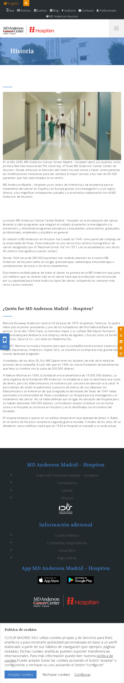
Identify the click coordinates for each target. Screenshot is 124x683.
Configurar (82, 674)
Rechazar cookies (56, 674)
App (10, 10)
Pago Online (67, 558)
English (11, 3)
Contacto (86, 10)
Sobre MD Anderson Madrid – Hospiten (67, 475)
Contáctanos (67, 483)
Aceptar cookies (20, 674)
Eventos (40, 10)
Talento (67, 490)
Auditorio (68, 10)
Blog (54, 10)
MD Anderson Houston (62, 16)
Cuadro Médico (67, 535)
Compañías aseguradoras (67, 543)
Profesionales (106, 10)
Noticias (24, 10)
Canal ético (67, 550)
